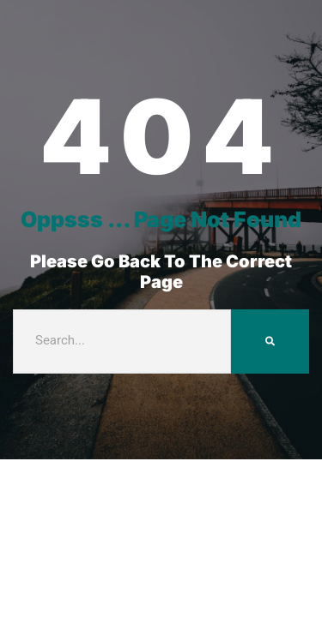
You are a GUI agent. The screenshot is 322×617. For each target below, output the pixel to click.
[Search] (270, 341)
